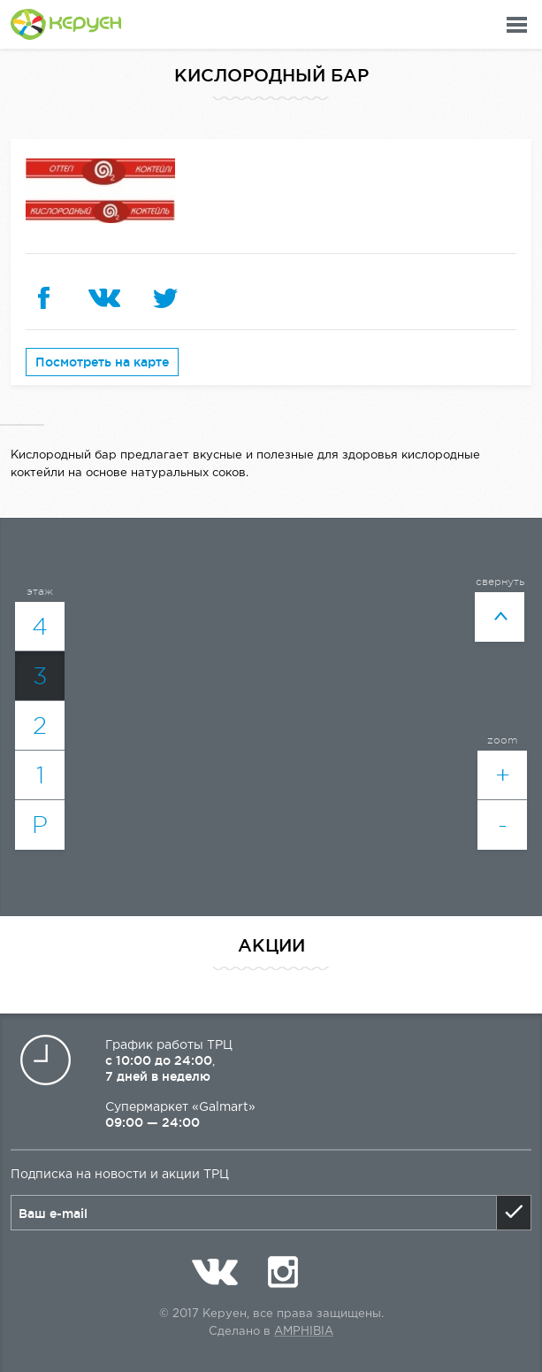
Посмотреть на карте (102, 362)
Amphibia (303, 1332)
